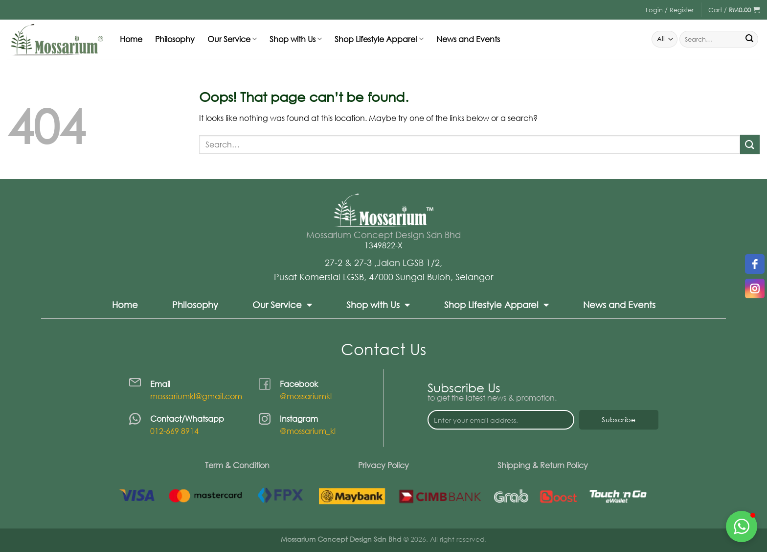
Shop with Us (296, 39)
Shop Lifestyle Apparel (379, 39)
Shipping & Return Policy (542, 465)
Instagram (299, 419)
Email (160, 384)
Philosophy (175, 39)
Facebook (299, 384)
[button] (741, 526)
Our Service (232, 39)
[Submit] (749, 39)
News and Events (468, 39)
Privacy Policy (383, 465)
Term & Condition (237, 465)
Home (131, 39)
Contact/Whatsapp (187, 419)
